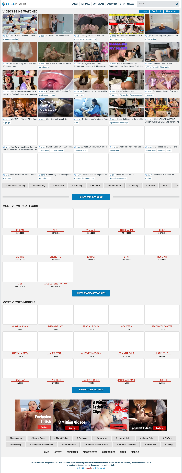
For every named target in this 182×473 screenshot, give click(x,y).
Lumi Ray (20, 369)
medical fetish (81, 151)
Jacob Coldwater (162, 316)
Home (13, 2)
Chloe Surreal (57, 151)
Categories (112, 4)
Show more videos (91, 196)
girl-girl (7, 123)
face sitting (151, 39)
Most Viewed (98, 4)
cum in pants (39, 438)
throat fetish (61, 438)
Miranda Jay (55, 316)
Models (130, 4)
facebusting (16, 438)
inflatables (115, 151)
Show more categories (91, 293)
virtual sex (151, 444)
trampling (79, 95)
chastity (149, 95)
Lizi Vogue (55, 369)
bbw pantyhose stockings (85, 39)
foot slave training (118, 39)
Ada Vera (126, 316)
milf (169, 151)
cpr (76, 123)
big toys (168, 438)
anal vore (102, 438)
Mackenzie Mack (126, 369)
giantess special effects (97, 444)
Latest (75, 4)
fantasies (82, 438)
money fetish (147, 438)
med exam (44, 67)
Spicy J (114, 95)
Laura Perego (91, 369)
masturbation (136, 95)
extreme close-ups (47, 95)
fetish (126, 246)
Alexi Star (55, 343)
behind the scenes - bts (84, 178)
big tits (162, 151)
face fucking (45, 178)
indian (20, 219)
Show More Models (91, 389)
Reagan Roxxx (91, 316)
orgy (162, 219)
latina (91, 246)
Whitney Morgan (91, 343)
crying (169, 444)
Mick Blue (44, 151)
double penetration (55, 273)
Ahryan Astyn (20, 343)
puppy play (16, 444)
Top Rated (85, 4)
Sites (122, 4)
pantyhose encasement (42, 444)
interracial (165, 67)
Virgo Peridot (152, 67)
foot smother (69, 444)
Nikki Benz (151, 151)
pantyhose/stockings (119, 123)
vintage (91, 219)
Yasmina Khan (20, 316)
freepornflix (88, 468)
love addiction (124, 438)
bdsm (148, 178)
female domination (118, 178)
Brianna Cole (126, 343)
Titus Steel (162, 369)
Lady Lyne (162, 343)
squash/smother (11, 39)
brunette (124, 95)
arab (55, 219)
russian (162, 246)
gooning (7, 178)
